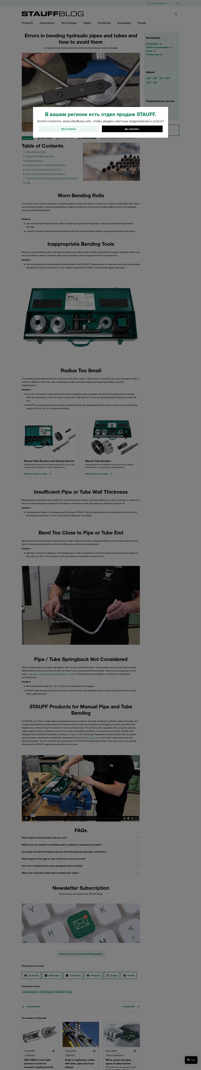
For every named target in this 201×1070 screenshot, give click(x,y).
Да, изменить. (132, 128)
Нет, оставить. (68, 128)
